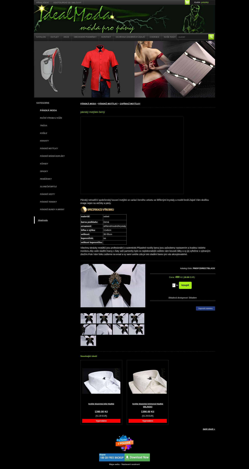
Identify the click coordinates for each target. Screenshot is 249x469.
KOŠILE (43, 133)
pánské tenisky (48, 202)
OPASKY (44, 171)
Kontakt (106, 37)
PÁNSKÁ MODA (88, 103)
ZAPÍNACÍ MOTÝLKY (130, 103)
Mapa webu (114, 464)
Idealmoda (43, 220)
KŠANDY (44, 164)
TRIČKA (43, 126)
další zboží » (209, 429)
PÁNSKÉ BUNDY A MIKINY (52, 209)
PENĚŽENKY (46, 179)
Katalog (41, 37)
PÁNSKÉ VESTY (47, 194)
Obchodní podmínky (85, 37)
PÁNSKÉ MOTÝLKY (49, 148)
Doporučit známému (205, 308)
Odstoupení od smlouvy (67, 2)
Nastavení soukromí (130, 464)
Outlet (54, 37)
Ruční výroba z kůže (51, 118)
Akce (66, 37)
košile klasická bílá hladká (101, 404)
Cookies (154, 37)
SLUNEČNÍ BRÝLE (48, 187)
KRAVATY (44, 141)
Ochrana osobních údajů (130, 37)
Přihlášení (42, 2)
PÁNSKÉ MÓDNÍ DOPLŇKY (52, 156)
